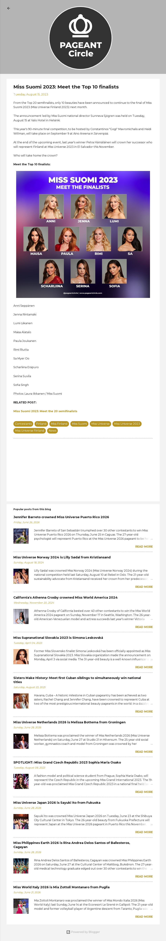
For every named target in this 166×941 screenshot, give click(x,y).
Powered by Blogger (83, 932)
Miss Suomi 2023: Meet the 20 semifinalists (45, 411)
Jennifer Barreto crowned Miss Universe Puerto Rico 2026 (61, 517)
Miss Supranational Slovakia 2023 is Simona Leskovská (58, 638)
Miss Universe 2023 (127, 423)
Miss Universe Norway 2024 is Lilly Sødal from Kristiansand (62, 557)
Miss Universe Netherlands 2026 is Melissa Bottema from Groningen (69, 722)
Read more (144, 546)
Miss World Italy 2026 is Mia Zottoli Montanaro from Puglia (61, 887)
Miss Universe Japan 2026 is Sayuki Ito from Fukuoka (56, 803)
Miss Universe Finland (29, 430)
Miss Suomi (79, 423)
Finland (41, 423)
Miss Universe (100, 423)
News (52, 430)
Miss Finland (59, 423)
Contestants (23, 423)
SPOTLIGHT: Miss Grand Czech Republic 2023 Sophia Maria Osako (67, 762)
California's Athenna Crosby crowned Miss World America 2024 (65, 597)
